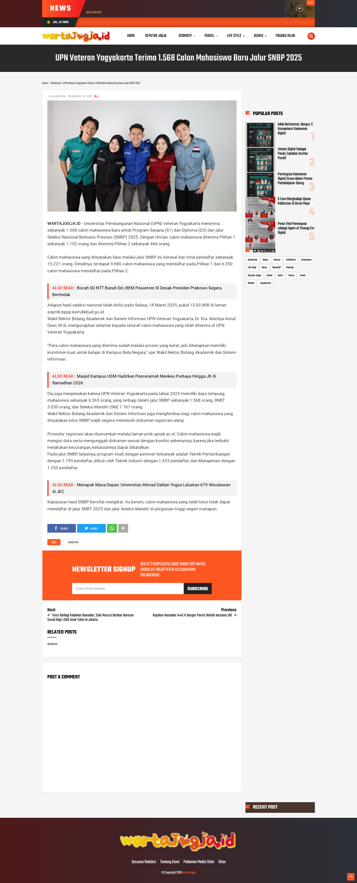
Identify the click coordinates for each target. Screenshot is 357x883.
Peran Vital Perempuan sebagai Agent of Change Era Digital (296, 228)
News (264, 267)
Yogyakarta (265, 283)
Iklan (222, 862)
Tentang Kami (169, 862)
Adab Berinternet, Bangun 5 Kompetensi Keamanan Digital (295, 129)
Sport (280, 275)
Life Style (252, 267)
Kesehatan (306, 259)
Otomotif (276, 267)
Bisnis (265, 259)
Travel (302, 275)
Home (131, 35)
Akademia (73, 542)
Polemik (290, 267)
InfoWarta (291, 259)
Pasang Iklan (285, 35)
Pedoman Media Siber (198, 862)
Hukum (277, 259)
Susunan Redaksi (144, 862)
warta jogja (189, 873)
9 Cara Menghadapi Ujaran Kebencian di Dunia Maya (294, 201)
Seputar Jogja (254, 275)
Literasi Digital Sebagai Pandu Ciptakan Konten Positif (293, 153)
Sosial (269, 275)
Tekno (291, 275)
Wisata (251, 283)
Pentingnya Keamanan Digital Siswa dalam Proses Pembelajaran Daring (295, 178)
